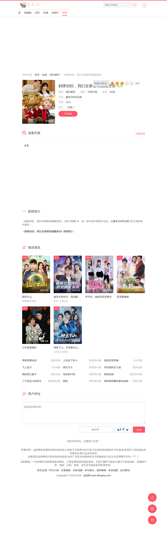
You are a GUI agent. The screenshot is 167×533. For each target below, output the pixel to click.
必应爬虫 (125, 470)
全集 (26, 145)
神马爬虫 (89, 470)
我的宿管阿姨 (123, 360)
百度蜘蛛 (66, 470)
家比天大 (82, 367)
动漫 (45, 12)
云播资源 (140, 133)
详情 (71, 107)
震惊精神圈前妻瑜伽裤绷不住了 (123, 381)
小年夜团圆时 (29, 347)
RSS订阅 (54, 470)
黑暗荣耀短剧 (41, 360)
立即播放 (68, 113)
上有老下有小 (82, 360)
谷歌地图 (78, 470)
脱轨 (82, 381)
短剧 (64, 12)
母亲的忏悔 (82, 374)
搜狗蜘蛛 (101, 470)
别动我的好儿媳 (123, 367)
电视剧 (27, 12)
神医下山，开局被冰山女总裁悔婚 (72, 347)
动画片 (55, 12)
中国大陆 (92, 91)
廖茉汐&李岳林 (74, 97)
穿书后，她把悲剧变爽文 (98, 296)
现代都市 (55, 74)
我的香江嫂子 (41, 374)
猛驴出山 (27, 296)
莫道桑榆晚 (123, 296)
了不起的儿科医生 (41, 381)
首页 (37, 74)
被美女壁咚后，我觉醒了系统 (69, 296)
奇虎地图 (113, 470)
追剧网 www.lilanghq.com (97, 475)
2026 (112, 91)
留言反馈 (42, 470)
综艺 (37, 12)
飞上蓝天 (41, 367)
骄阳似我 (123, 374)
